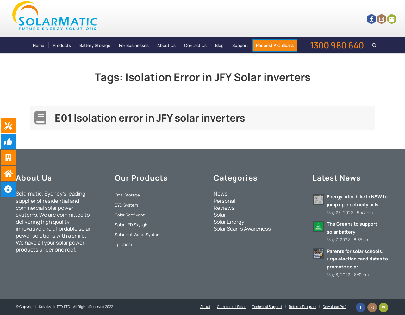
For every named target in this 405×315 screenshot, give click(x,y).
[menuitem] (38, 45)
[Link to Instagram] (381, 19)
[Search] (372, 45)
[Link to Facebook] (371, 19)
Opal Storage (127, 195)
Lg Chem (123, 244)
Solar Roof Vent (130, 215)
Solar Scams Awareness (242, 228)
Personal (224, 200)
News (220, 193)
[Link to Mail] (391, 19)
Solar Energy (229, 221)
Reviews (224, 207)
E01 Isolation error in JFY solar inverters (150, 118)
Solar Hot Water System (137, 234)
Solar (220, 214)
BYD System (126, 205)
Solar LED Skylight (132, 225)
